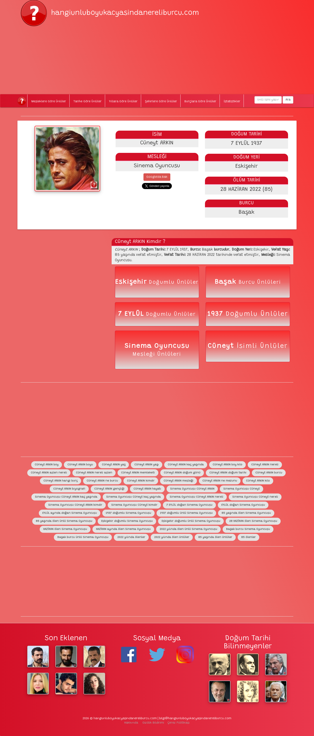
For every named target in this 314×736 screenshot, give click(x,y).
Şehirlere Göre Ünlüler (161, 101)
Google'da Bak (156, 177)
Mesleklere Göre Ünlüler (48, 101)
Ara (287, 99)
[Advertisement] (157, 56)
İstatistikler (232, 101)
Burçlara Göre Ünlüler (200, 101)
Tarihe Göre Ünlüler (87, 101)
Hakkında (131, 722)
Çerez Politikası (178, 722)
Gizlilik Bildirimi (153, 722)
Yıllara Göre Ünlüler (123, 101)
